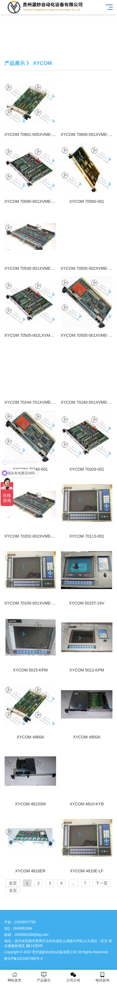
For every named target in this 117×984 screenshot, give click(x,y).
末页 (13, 890)
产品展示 (43, 977)
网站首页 (14, 977)
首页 (13, 883)
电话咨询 (102, 977)
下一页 (102, 883)
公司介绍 (73, 977)
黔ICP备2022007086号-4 (23, 959)
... (73, 883)
